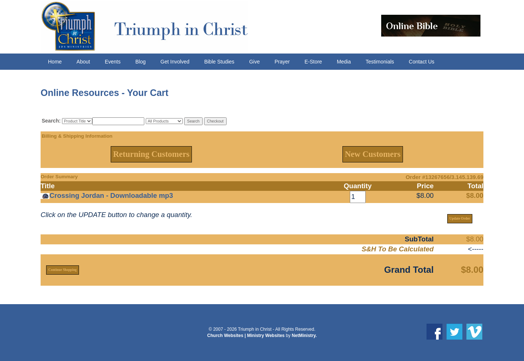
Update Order (459, 218)
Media (344, 62)
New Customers (372, 154)
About (83, 62)
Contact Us (421, 62)
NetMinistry (304, 335)
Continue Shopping (62, 270)
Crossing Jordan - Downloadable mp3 (111, 195)
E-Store (313, 62)
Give (254, 62)
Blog (140, 62)
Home (55, 62)
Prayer (282, 62)
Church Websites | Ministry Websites (246, 335)
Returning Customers (151, 154)
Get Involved (175, 62)
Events (113, 62)
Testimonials (380, 62)
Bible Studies (219, 62)
